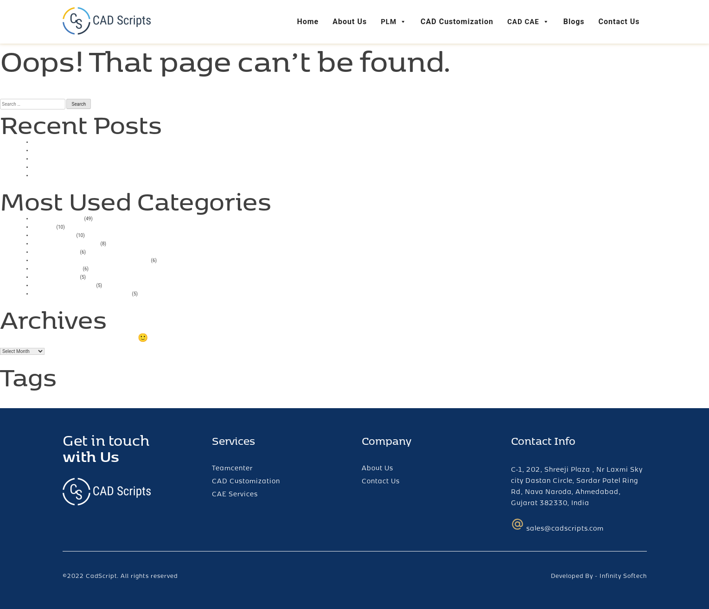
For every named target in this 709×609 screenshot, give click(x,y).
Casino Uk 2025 (60, 141)
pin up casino (55, 276)
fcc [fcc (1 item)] (33, 397)
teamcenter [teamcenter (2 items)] (112, 393)
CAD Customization (457, 21)
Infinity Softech (623, 575)
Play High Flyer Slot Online (77, 166)
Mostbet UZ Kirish (63, 284)
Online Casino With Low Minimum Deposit (105, 158)
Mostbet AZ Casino (65, 242)
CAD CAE (528, 22)
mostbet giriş (55, 251)
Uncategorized (57, 217)
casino (43, 226)
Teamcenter (232, 467)
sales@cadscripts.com (557, 525)
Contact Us (619, 21)
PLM (394, 22)
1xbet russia (53, 234)
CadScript (101, 575)
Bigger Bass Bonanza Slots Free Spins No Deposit (118, 174)
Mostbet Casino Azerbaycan (81, 292)
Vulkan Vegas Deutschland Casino (91, 259)
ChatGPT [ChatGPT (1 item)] (17, 397)
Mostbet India (57, 267)
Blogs (574, 21)
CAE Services (235, 493)
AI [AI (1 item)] (3, 397)
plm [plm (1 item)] (71, 397)
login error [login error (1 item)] (51, 397)
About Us (349, 21)
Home (308, 21)
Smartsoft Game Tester (72, 149)
